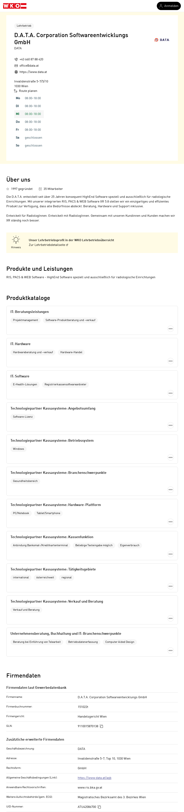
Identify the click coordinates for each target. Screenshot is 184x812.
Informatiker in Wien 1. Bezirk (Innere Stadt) (122, 732)
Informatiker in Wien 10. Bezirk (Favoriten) (121, 745)
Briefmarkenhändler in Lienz (26, 725)
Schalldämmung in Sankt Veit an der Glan (35, 745)
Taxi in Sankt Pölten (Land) (24, 738)
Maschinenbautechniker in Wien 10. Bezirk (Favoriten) (43, 785)
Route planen (25, 91)
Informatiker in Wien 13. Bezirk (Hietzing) (120, 765)
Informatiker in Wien (106, 725)
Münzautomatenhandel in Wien (27, 771)
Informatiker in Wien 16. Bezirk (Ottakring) (121, 785)
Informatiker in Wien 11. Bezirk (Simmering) (122, 751)
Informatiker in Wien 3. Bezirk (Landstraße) (122, 738)
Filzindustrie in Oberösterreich (27, 732)
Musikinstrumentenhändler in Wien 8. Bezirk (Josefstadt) (45, 778)
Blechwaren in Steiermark (24, 751)
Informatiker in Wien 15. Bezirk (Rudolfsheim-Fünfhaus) (131, 778)
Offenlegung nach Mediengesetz (42, 684)
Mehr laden (92, 410)
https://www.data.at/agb (94, 533)
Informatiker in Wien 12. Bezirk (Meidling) (120, 758)
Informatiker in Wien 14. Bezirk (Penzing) (120, 771)
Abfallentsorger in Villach (24, 758)
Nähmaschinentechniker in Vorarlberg (32, 765)
